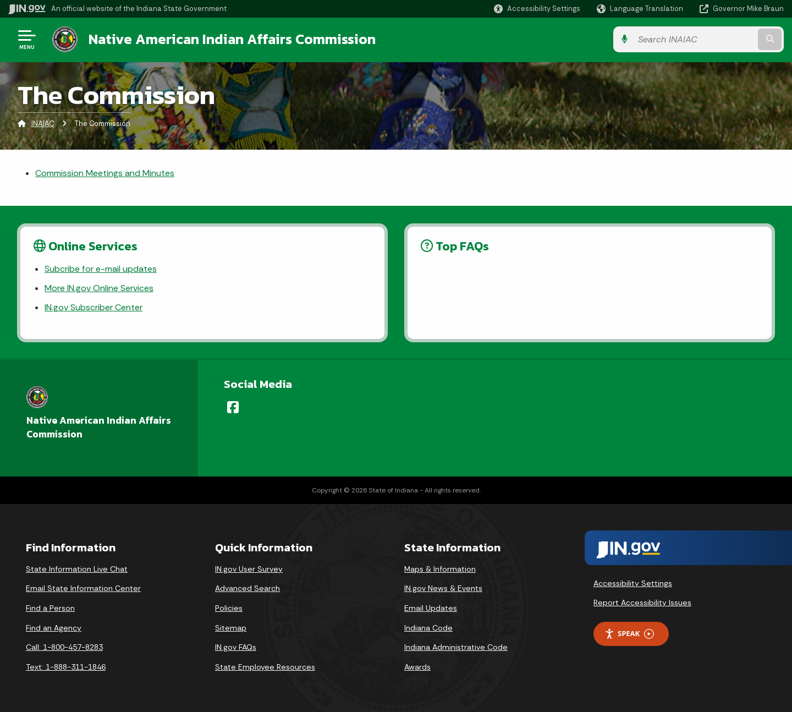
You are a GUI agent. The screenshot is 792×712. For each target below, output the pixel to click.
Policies (229, 608)
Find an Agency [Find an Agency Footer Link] (53, 628)
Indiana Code (428, 628)
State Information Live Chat (77, 569)
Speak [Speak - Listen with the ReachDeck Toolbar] (629, 633)
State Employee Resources (265, 667)
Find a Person (50, 608)
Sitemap (230, 628)
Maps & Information (440, 569)
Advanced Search (247, 588)
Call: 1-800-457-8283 (64, 647)
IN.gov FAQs (235, 647)
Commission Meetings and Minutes (104, 173)
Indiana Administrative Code (456, 647)
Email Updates (430, 608)
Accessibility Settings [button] (632, 583)
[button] (537, 8)
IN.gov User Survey (249, 569)
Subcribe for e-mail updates (101, 269)
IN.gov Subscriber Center (93, 307)
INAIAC (42, 123)
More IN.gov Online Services (99, 288)
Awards (417, 667)
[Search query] (694, 39)
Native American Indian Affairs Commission (232, 39)
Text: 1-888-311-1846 (66, 667)
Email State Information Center (83, 588)
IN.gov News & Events (443, 588)
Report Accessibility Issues (642, 602)
